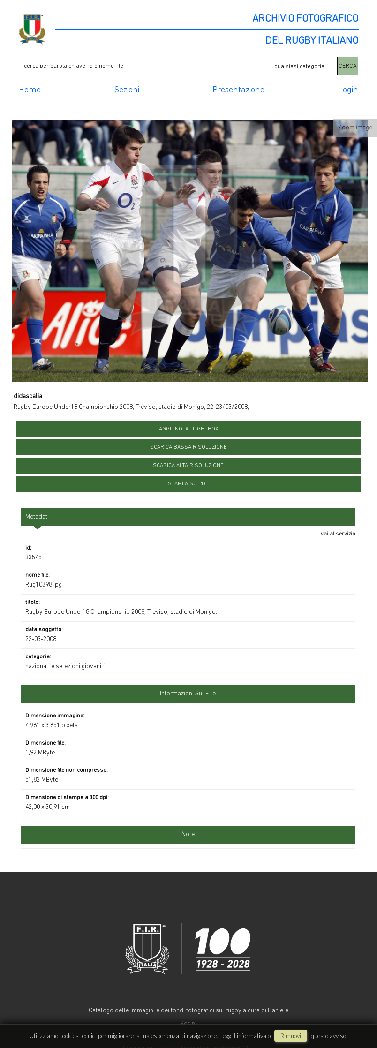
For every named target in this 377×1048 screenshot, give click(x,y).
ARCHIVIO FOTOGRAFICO (305, 19)
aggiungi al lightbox (188, 429)
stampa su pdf (188, 484)
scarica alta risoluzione (188, 465)
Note (188, 834)
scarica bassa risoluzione (188, 447)
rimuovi (290, 1036)
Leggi (226, 1036)
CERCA (348, 66)
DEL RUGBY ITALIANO (311, 41)
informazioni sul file (188, 693)
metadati (37, 516)
